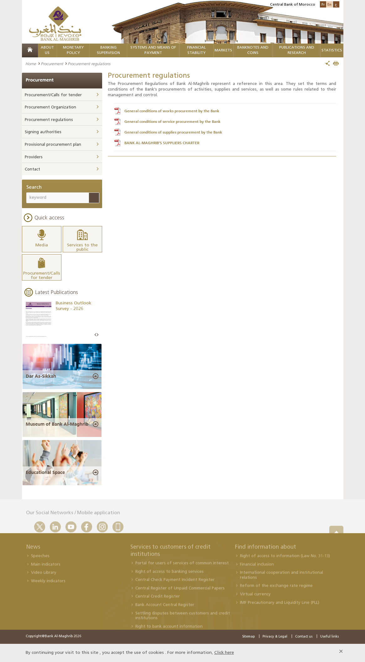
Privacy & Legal (275, 636)
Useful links (329, 636)
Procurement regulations (49, 120)
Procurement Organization (50, 107)
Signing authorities (43, 132)
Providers (34, 157)
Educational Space (45, 472)
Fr (323, 4)
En (329, 4)
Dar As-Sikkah (41, 376)
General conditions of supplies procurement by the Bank (173, 132)
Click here (224, 652)
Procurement (52, 63)
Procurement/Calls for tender (53, 95)
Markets (223, 50)
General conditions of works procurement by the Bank (171, 111)
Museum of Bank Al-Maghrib (57, 424)
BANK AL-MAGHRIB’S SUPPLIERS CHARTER (161, 143)
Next (97, 335)
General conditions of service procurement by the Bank (172, 121)
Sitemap (248, 636)
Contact (32, 169)
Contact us (303, 636)
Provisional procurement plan (53, 145)
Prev (95, 335)
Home (30, 63)
